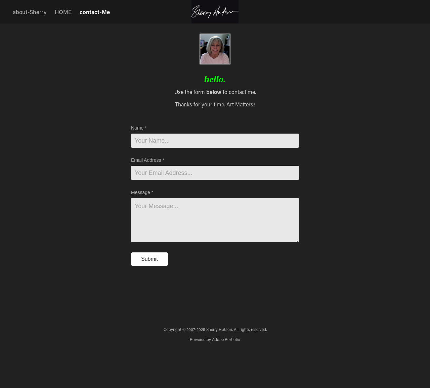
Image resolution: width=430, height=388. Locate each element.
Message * (142, 192)
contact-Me (95, 11)
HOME (63, 11)
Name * (139, 128)
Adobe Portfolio (226, 339)
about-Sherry (29, 11)
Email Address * (147, 160)
